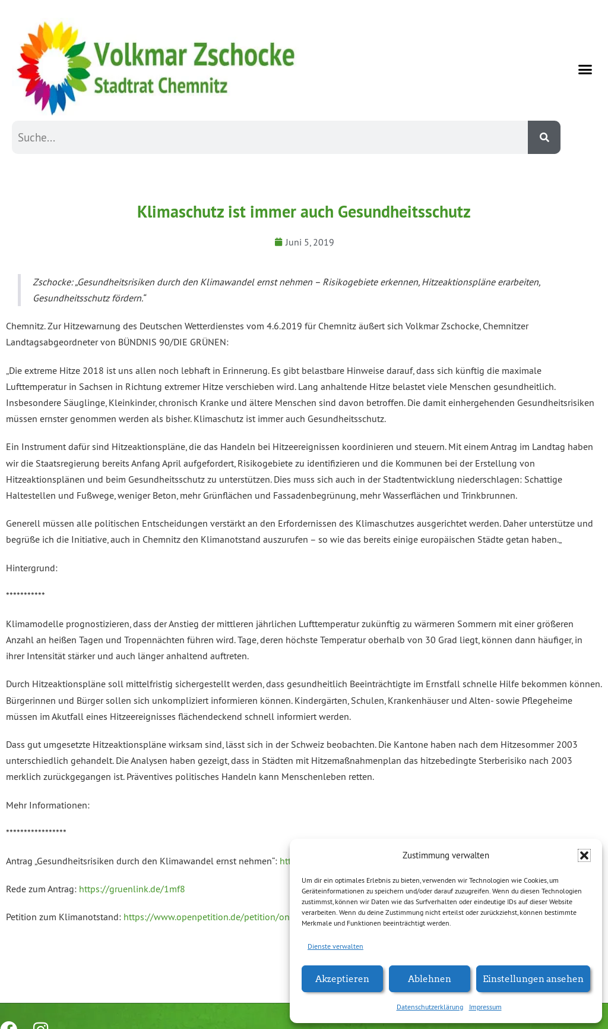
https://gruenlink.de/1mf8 (132, 889)
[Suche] (544, 137)
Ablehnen (429, 978)
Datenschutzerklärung (430, 1006)
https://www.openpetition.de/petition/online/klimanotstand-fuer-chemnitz (276, 917)
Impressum (485, 1006)
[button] (584, 855)
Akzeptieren (342, 978)
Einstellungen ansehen (533, 978)
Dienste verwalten (335, 946)
